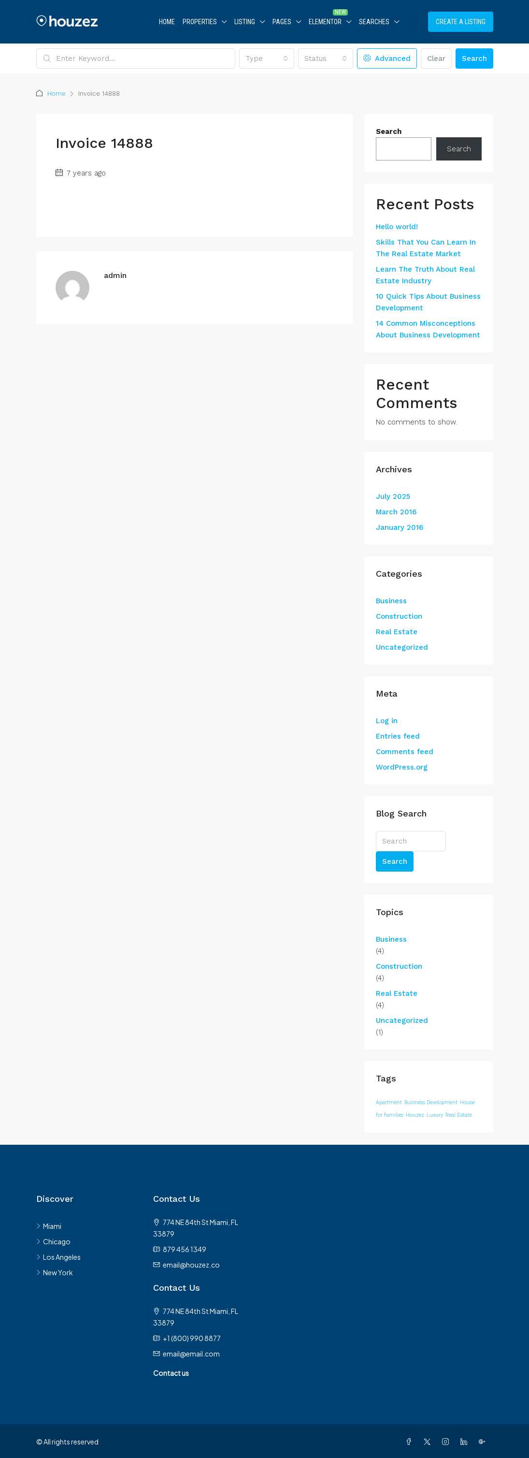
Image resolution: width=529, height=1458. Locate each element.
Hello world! (397, 226)
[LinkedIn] (465, 1441)
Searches (374, 22)
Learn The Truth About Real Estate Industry (425, 275)
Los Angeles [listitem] (58, 1257)
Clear (436, 58)
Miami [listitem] (48, 1226)
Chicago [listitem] (53, 1241)
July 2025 (393, 496)
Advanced (387, 58)
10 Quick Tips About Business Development (428, 302)
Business (391, 601)
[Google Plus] (484, 1441)
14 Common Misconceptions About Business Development (428, 329)
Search (474, 58)
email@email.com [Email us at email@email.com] (191, 1353)
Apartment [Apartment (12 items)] (389, 1102)
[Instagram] (447, 1441)
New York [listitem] (54, 1272)
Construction (399, 616)
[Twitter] (429, 1441)
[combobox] (266, 58)
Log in (387, 720)
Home (167, 22)
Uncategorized (402, 647)
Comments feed (404, 751)
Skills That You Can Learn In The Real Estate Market (426, 248)
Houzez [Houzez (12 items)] (415, 1115)
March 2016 (396, 512)
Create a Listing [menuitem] (461, 22)
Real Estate (396, 631)
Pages (281, 22)
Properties (200, 22)
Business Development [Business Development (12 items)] (431, 1102)
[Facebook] (410, 1441)
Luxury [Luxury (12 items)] (435, 1115)
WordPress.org (402, 767)
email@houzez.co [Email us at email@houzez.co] (191, 1264)
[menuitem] (413, 22)
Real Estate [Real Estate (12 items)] (458, 1115)
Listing (244, 22)
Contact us (171, 1373)
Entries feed (398, 736)
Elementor (325, 22)
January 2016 (399, 527)
